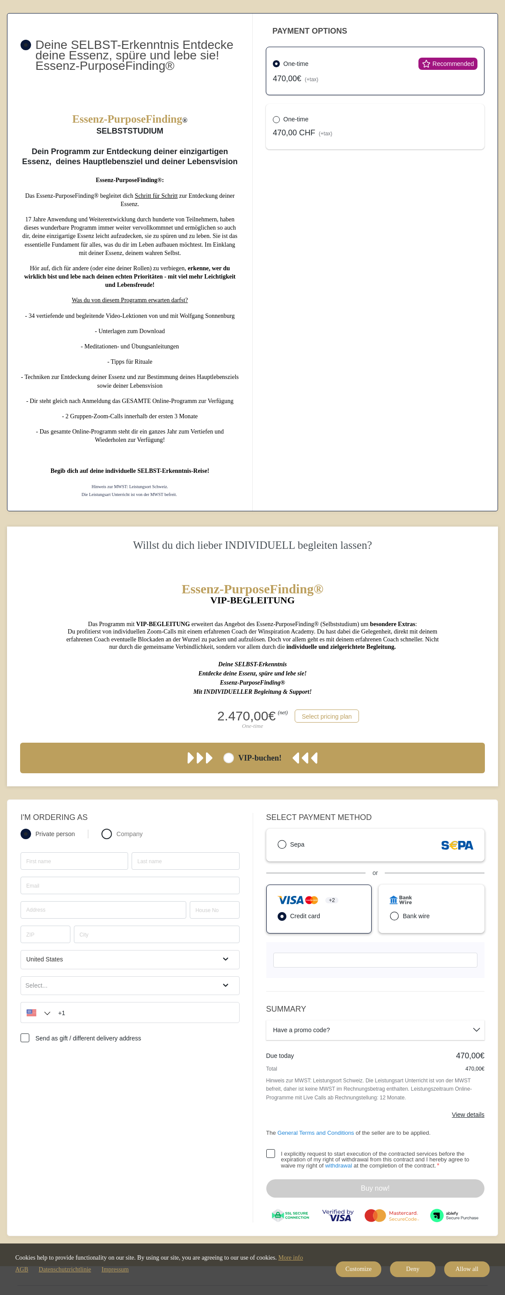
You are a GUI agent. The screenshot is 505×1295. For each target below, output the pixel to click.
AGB (21, 1269)
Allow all (467, 1269)
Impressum (115, 1269)
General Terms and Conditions (316, 1133)
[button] (36, 1012)
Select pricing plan (327, 716)
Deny (412, 1269)
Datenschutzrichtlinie (65, 1269)
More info (291, 1257)
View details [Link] (468, 1114)
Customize (358, 1269)
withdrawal (338, 1165)
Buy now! (375, 1188)
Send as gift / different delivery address (88, 1038)
